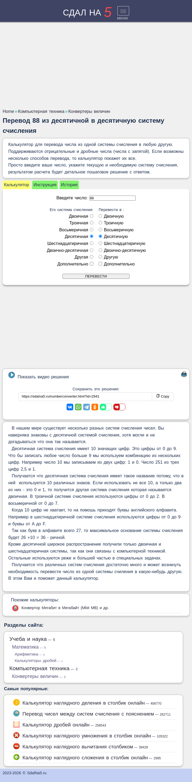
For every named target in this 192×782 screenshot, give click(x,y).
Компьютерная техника (43, 668)
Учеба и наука (32, 639)
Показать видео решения (38, 375)
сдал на (87, 12)
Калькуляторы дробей (39, 660)
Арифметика (30, 654)
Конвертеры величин (39, 676)
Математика (29, 647)
